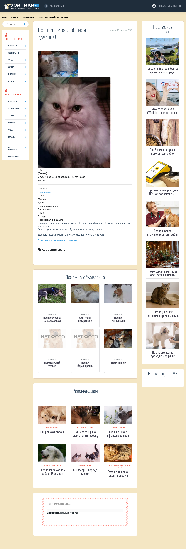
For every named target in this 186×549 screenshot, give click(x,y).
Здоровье (12, 46)
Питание (12, 74)
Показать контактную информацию (57, 240)
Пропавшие (44, 192)
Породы (11, 81)
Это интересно (13, 148)
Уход (10, 60)
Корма (11, 67)
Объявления (54, 6)
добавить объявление (170, 6)
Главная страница (10, 17)
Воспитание (13, 53)
